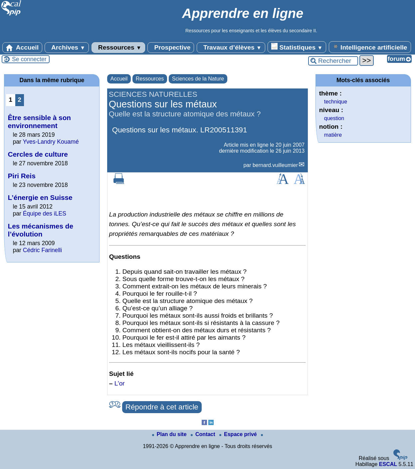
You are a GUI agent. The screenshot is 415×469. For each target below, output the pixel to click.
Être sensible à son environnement (39, 121)
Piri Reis (21, 176)
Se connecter (29, 59)
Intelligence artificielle (369, 47)
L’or (119, 383)
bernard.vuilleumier (275, 165)
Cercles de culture (38, 154)
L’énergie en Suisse (40, 197)
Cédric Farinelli (42, 250)
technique (335, 101)
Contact (204, 434)
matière (333, 135)
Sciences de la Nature (198, 78)
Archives (66, 47)
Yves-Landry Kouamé (51, 141)
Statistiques (296, 47)
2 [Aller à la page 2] (19, 99)
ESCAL (388, 464)
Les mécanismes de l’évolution (40, 230)
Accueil (22, 47)
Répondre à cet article (161, 407)
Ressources (118, 47)
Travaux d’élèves (231, 47)
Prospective (170, 47)
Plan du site (170, 434)
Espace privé (238, 434)
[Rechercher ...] (333, 61)
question (334, 118)
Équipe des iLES (44, 213)
